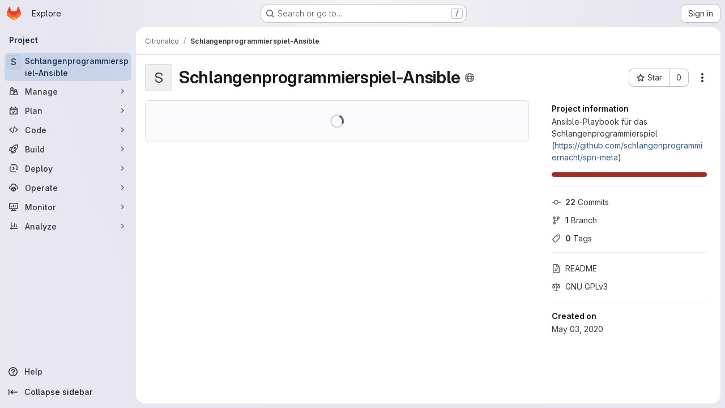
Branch (574, 220)
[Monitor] (68, 207)
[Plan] (68, 110)
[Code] (68, 130)
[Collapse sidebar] (68, 392)
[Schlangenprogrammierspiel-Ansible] (68, 67)
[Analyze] (68, 226)
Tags (572, 238)
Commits (580, 202)
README (574, 268)
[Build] (68, 149)
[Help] (68, 372)
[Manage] (68, 91)
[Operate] (68, 187)
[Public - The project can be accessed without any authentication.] (469, 77)
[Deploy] (68, 168)
